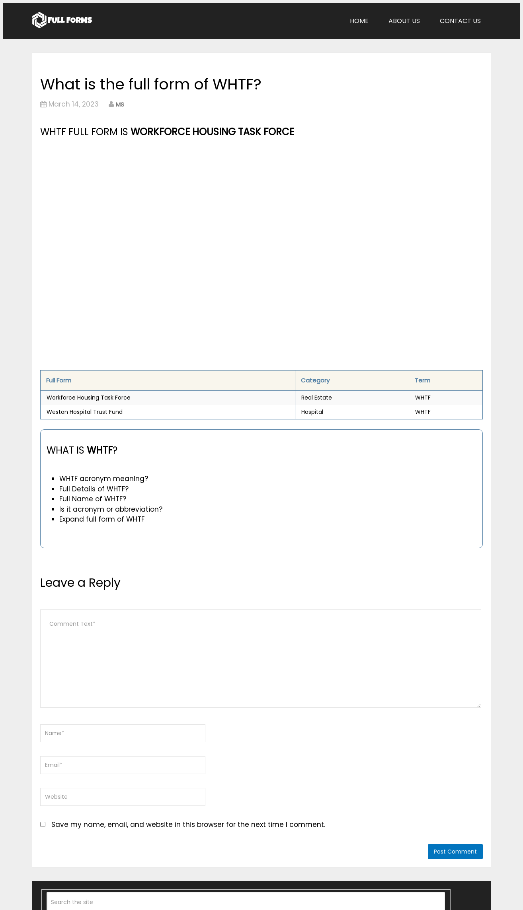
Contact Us (460, 20)
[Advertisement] (192, 199)
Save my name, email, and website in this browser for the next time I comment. (188, 824)
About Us (404, 20)
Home (359, 20)
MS (120, 104)
